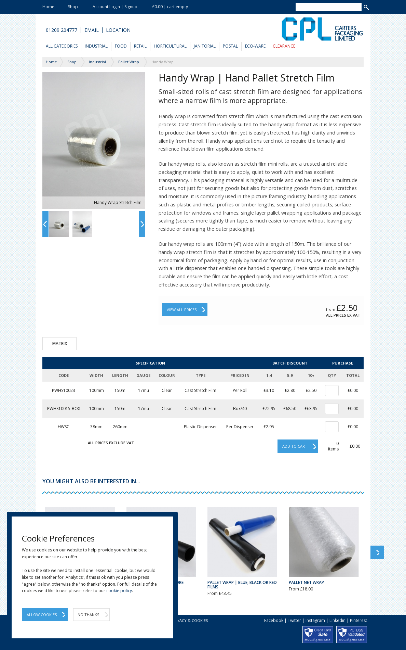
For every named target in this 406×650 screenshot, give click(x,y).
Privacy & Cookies (189, 620)
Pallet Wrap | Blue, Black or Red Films (242, 584)
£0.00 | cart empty (170, 7)
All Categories (62, 46)
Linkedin (337, 620)
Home (48, 7)
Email (91, 30)
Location (118, 30)
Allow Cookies (42, 614)
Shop (73, 7)
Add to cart (294, 446)
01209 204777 (61, 30)
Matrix (59, 343)
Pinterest (358, 620)
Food (121, 46)
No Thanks (88, 614)
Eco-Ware (255, 46)
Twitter (294, 620)
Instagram (315, 620)
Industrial (96, 46)
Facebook (273, 620)
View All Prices (182, 309)
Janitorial (205, 46)
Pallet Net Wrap (306, 582)
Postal (230, 46)
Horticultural (170, 46)
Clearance (284, 46)
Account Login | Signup (115, 7)
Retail (140, 46)
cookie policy (119, 591)
